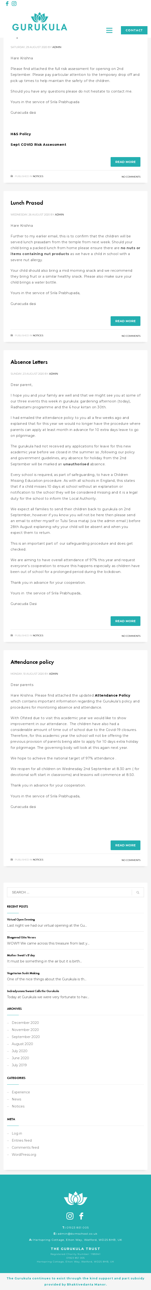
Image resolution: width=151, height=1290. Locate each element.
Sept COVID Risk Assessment (38, 144)
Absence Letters (29, 362)
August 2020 (22, 1044)
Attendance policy (32, 662)
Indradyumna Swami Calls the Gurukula (33, 991)
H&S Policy (21, 134)
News (16, 1099)
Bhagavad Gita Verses (21, 937)
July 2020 (19, 1051)
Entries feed (22, 1140)
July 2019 (19, 1065)
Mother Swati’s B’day (21, 955)
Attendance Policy (112, 695)
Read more (125, 162)
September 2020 (26, 1037)
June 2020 (20, 1058)
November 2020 (25, 1030)
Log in (17, 1133)
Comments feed (25, 1147)
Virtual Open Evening (21, 919)
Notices (38, 176)
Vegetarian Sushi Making (23, 973)
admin (56, 47)
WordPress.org (24, 1154)
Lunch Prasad (27, 202)
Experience (21, 1092)
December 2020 (25, 1023)
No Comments (131, 176)
